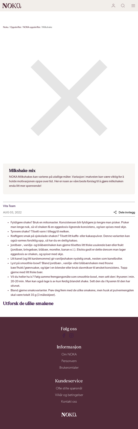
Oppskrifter (15, 27)
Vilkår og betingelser (69, 395)
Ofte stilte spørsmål (69, 388)
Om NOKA (69, 354)
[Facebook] (64, 335)
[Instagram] (71, 335)
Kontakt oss (69, 402)
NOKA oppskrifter (31, 27)
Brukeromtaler (69, 368)
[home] (11, 5)
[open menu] (133, 5)
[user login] (114, 5)
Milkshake (47, 27)
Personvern (69, 361)
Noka (5, 27)
